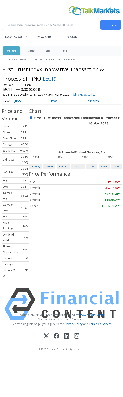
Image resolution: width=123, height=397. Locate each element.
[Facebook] (56, 336)
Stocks (30, 50)
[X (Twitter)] (46, 336)
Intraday (35, 166)
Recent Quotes (13, 36)
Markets (11, 50)
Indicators (71, 36)
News (23, 59)
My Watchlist (44, 36)
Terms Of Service (100, 324)
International (52, 59)
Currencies (35, 59)
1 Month (63, 166)
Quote (17, 101)
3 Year (104, 166)
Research (92, 101)
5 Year (116, 166)
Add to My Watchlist (90, 94)
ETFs (48, 50)
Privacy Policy (74, 324)
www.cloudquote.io (92, 315)
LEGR (49, 78)
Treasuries (69, 59)
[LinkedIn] (66, 336)
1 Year (91, 166)
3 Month (78, 166)
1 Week (49, 166)
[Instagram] (76, 336)
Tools (64, 50)
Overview (11, 59)
